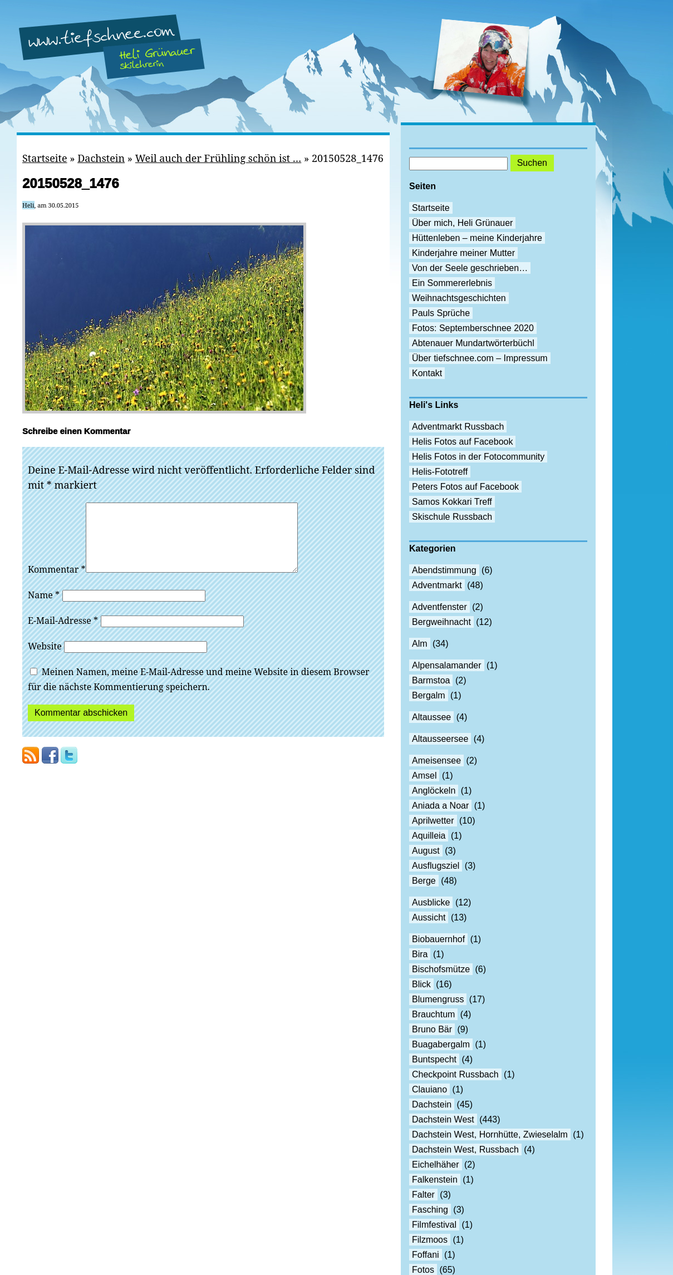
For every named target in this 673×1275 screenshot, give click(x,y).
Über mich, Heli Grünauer (462, 223)
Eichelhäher (435, 1164)
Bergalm (428, 695)
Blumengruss (438, 999)
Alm (420, 643)
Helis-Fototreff (440, 471)
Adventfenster (439, 607)
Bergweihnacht (441, 622)
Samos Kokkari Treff (452, 501)
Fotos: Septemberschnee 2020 (473, 328)
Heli (28, 205)
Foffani (425, 1254)
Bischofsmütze (441, 969)
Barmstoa (431, 680)
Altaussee (431, 717)
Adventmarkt (437, 585)
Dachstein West (443, 1119)
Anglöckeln (433, 790)
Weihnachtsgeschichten (459, 298)
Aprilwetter (433, 820)
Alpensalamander (447, 665)
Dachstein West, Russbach (465, 1149)
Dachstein (101, 158)
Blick (421, 984)
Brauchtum (433, 1014)
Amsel (424, 775)
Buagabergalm (441, 1044)
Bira (420, 954)
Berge (424, 880)
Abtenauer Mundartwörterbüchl (473, 343)
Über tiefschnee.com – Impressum (480, 358)
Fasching (430, 1209)
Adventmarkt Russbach (458, 426)
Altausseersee (440, 739)
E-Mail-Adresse (63, 634)
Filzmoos (430, 1239)
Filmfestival (434, 1224)
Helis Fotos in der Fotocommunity (478, 456)
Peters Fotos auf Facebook (465, 486)
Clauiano (429, 1089)
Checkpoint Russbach (455, 1074)
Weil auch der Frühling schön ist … (218, 158)
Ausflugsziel (435, 865)
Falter (423, 1194)
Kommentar (57, 583)
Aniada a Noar (440, 805)
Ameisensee (436, 760)
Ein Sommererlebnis (452, 283)
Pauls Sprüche (441, 313)
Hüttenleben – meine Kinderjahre (477, 238)
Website (45, 659)
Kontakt (427, 373)
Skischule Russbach (452, 516)
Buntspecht (434, 1059)
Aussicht (428, 917)
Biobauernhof (438, 939)
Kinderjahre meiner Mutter (463, 253)
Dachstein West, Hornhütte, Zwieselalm (490, 1134)
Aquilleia (428, 835)
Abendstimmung (444, 570)
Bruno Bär (432, 1029)
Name (44, 608)
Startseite (44, 158)
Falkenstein (435, 1179)
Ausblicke (431, 902)
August (426, 850)
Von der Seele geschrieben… (470, 268)
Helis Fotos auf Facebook (462, 441)
